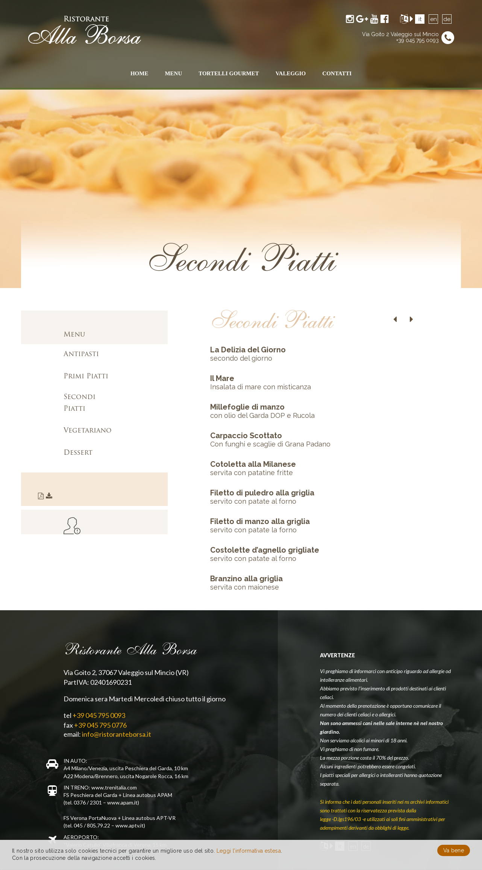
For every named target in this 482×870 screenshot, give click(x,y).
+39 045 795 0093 (417, 40)
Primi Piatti (86, 376)
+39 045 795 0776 (100, 725)
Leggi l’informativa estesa (249, 851)
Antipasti (81, 354)
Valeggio (291, 73)
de (446, 19)
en (433, 19)
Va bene (453, 850)
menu (173, 73)
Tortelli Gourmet (229, 73)
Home (139, 73)
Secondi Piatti (79, 403)
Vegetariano (88, 430)
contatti (337, 73)
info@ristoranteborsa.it (116, 734)
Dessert (78, 453)
